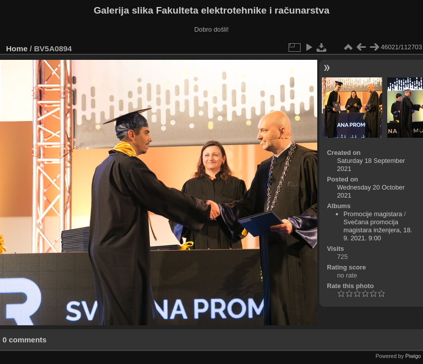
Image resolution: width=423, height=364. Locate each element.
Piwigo (413, 356)
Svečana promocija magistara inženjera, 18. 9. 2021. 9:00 (377, 230)
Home (17, 48)
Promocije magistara (372, 214)
